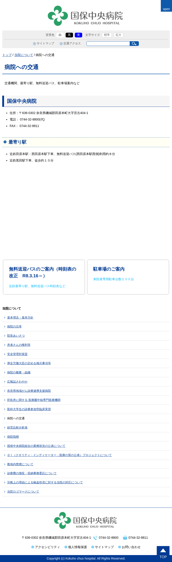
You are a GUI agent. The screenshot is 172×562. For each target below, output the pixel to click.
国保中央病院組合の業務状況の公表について (36, 446)
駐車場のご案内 (109, 269)
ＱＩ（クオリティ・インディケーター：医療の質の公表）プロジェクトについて (59, 455)
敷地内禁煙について (20, 464)
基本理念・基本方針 (20, 317)
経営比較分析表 (17, 427)
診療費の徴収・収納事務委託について (32, 473)
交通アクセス (72, 43)
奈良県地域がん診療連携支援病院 (29, 390)
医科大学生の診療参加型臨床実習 (29, 409)
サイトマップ (45, 43)
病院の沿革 (14, 326)
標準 (107, 35)
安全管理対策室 (17, 354)
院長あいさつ (16, 335)
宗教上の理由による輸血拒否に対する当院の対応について (45, 482)
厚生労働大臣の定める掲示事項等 (29, 363)
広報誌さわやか (17, 381)
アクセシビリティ (47, 547)
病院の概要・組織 (18, 372)
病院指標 (13, 436)
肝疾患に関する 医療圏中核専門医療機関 (33, 400)
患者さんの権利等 (18, 345)
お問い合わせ (131, 547)
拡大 (118, 35)
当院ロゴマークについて (23, 491)
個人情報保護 (77, 547)
